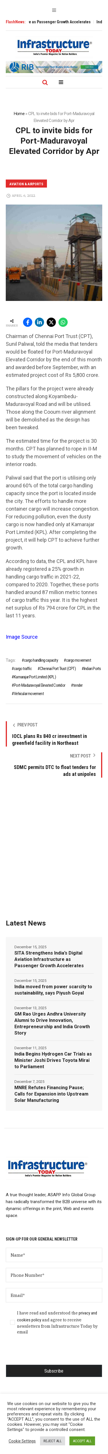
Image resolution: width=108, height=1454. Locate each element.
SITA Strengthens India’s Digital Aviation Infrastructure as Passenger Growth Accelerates (49, 959)
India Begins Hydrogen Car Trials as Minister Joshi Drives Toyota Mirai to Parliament (53, 1060)
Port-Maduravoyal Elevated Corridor (39, 685)
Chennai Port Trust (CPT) (58, 668)
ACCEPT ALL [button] (82, 1441)
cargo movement (78, 660)
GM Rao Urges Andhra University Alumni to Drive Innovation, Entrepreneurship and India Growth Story (52, 1023)
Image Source (22, 637)
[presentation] (49, 1353)
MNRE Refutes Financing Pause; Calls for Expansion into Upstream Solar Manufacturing (51, 1094)
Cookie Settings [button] (22, 1441)
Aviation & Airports (26, 184)
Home (19, 113)
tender (77, 685)
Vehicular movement (29, 693)
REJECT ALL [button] (52, 1441)
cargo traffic (23, 668)
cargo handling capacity (41, 660)
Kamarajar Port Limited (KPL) (35, 677)
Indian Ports (92, 668)
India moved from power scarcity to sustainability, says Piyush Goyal (53, 990)
